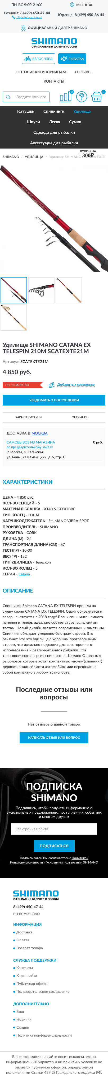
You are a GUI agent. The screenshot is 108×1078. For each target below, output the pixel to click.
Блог (20, 1012)
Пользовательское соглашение (42, 992)
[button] (27, 16)
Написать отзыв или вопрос (54, 737)
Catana (24, 574)
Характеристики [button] (28, 417)
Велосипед (42, 58)
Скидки (22, 1027)
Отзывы (83, 72)
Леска (54, 122)
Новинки (24, 1020)
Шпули (33, 122)
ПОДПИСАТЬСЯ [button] (54, 846)
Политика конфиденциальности (44, 1035)
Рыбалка (76, 58)
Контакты (54, 81)
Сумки (75, 122)
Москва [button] (40, 433)
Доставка (24, 932)
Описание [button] (80, 417)
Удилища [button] (82, 111)
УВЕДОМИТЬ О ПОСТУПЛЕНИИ (54, 400)
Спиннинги (53, 111)
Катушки (25, 111)
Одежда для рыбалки (54, 133)
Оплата (22, 940)
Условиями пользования (64, 862)
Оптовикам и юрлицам (41, 72)
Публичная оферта (32, 984)
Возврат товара (29, 948)
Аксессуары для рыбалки (54, 143)
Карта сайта (26, 976)
